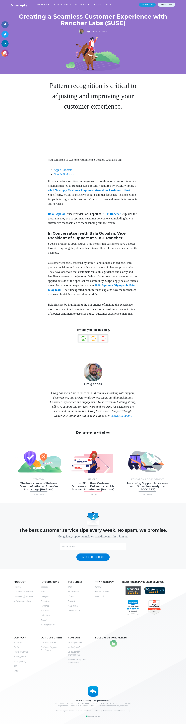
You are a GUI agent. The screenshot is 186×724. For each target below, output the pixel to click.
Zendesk (44, 587)
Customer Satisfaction (23, 591)
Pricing (97, 4)
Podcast (71, 601)
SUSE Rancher (111, 214)
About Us (18, 642)
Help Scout (45, 615)
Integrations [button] (61, 4)
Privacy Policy (102, 711)
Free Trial (99, 596)
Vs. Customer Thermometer (74, 653)
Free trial (166, 4)
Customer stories (48, 642)
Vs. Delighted (74, 647)
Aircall (43, 620)
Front (43, 591)
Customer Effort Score (23, 596)
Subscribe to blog (93, 557)
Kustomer (45, 610)
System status (93, 716)
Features (17, 587)
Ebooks (71, 596)
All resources (73, 591)
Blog (109, 4)
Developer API (74, 610)
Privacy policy (20, 656)
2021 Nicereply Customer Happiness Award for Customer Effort (89, 190)
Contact (17, 647)
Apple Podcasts (63, 170)
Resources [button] (81, 4)
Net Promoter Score (22, 601)
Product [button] (42, 4)
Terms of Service (21, 651)
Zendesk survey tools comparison (77, 661)
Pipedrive (45, 605)
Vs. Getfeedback (75, 642)
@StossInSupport (121, 415)
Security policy (20, 661)
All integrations (48, 624)
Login (16, 670)
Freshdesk (45, 601)
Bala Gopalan (57, 214)
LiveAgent (45, 596)
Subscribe (147, 4)
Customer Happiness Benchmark (50, 648)
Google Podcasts (64, 174)
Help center (73, 605)
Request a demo (102, 591)
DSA (15, 666)
